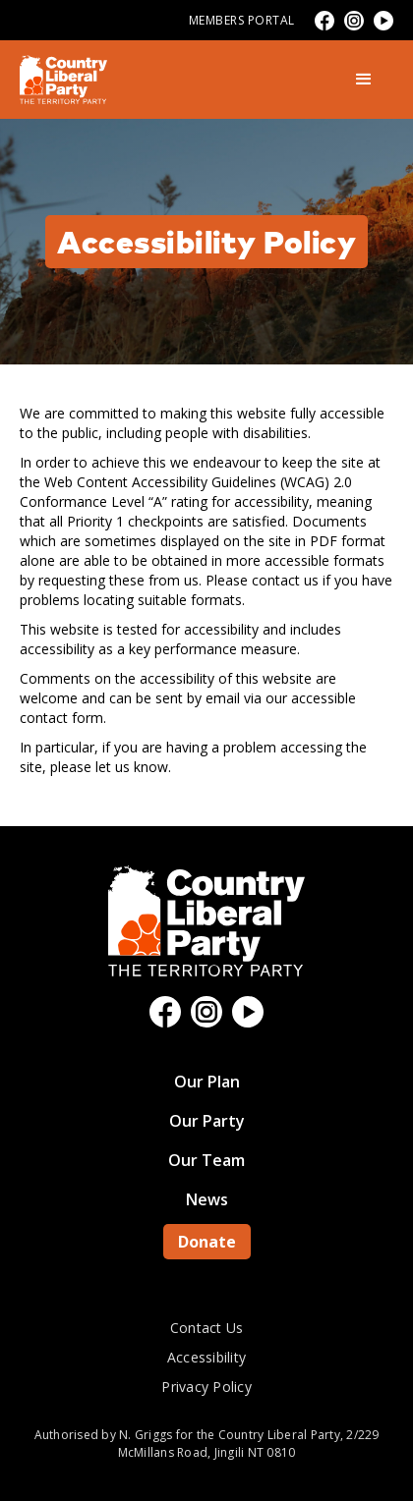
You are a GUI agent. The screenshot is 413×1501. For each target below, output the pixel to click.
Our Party (207, 1121)
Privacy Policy (206, 1386)
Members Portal (242, 20)
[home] (63, 79)
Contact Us (207, 1327)
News (207, 1199)
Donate (207, 1241)
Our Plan (207, 1081)
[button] (363, 79)
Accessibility (206, 1357)
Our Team (206, 1160)
